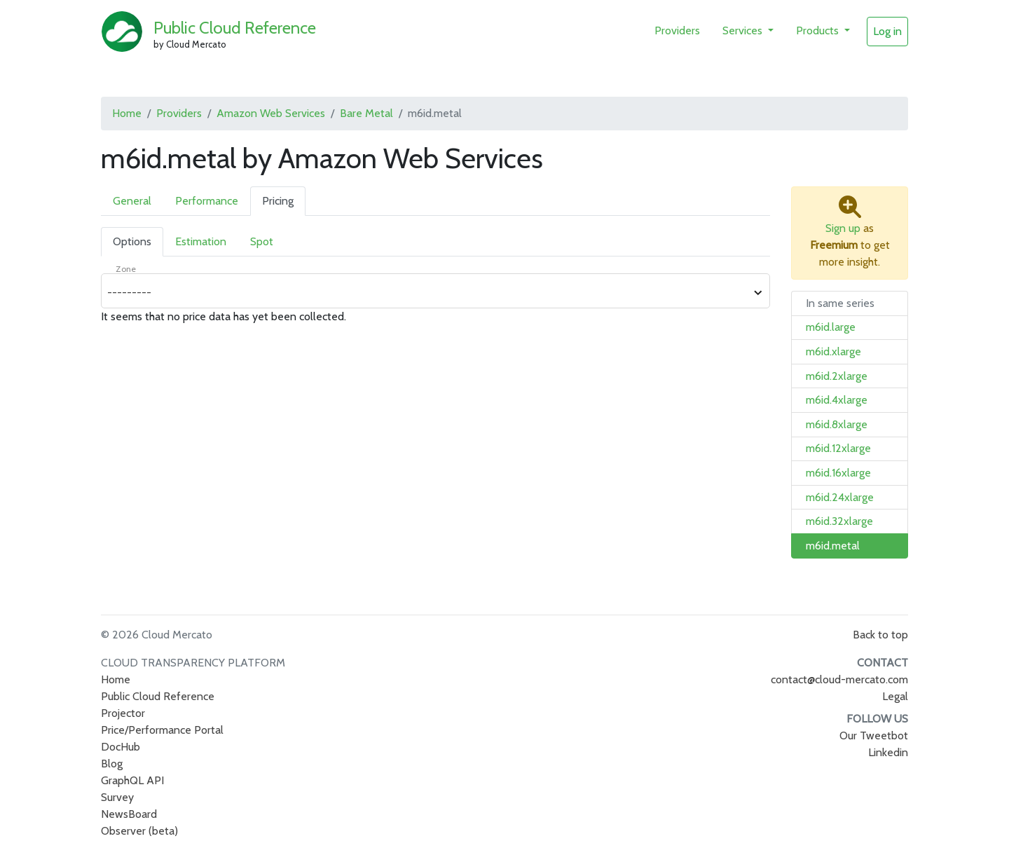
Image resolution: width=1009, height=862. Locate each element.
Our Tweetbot (873, 735)
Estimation (200, 241)
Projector (123, 713)
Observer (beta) (139, 830)
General (132, 200)
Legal (895, 696)
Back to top (880, 634)
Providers (677, 30)
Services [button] (743, 30)
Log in (887, 31)
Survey (117, 797)
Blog (112, 763)
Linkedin (888, 752)
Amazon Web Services (271, 113)
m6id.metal (833, 545)
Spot (261, 241)
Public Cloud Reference (234, 28)
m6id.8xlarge (836, 424)
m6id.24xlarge (840, 497)
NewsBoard (129, 814)
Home (127, 113)
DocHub (120, 746)
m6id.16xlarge (838, 472)
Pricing (278, 200)
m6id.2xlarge (836, 376)
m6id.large (831, 327)
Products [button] (819, 30)
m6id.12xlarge (838, 448)
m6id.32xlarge (839, 521)
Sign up (842, 228)
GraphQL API (132, 780)
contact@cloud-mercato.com (839, 679)
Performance (206, 200)
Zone (126, 269)
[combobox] (428, 293)
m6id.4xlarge (836, 399)
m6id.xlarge (833, 351)
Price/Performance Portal (162, 730)
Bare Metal (366, 113)
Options (132, 241)
